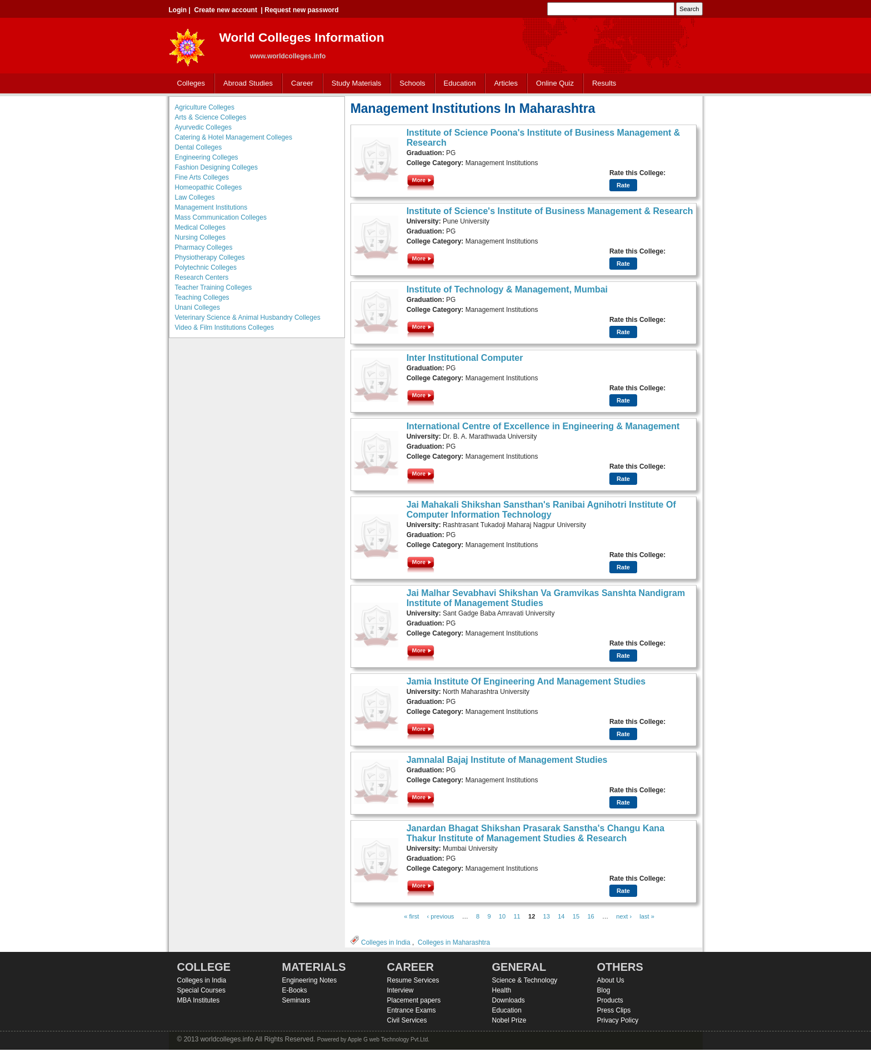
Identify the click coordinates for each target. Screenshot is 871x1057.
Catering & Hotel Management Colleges (233, 137)
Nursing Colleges (200, 237)
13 (546, 916)
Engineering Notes (309, 980)
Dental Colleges (198, 147)
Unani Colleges (197, 307)
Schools (410, 83)
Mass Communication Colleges (221, 217)
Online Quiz (555, 83)
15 (576, 916)
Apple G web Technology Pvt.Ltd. (388, 1039)
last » (646, 916)
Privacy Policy (618, 1020)
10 (502, 916)
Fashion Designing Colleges (216, 167)
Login (178, 10)
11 (516, 916)
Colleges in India (386, 942)
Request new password (301, 10)
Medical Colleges (200, 227)
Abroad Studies (245, 83)
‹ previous (440, 916)
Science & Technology (525, 980)
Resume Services (413, 980)
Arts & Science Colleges (211, 117)
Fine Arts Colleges (202, 177)
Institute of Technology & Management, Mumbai (507, 289)
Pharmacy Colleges (204, 247)
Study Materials (354, 83)
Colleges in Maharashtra (454, 942)
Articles (506, 83)
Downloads (508, 1000)
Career (300, 83)
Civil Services (407, 1020)
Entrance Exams (411, 1010)
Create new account (225, 10)
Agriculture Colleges (204, 107)
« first (411, 916)
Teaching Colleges (202, 297)
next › (624, 916)
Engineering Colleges (206, 157)
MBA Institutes (198, 1000)
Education (457, 83)
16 (590, 916)
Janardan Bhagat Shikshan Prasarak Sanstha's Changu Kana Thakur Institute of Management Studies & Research (535, 833)
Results (604, 83)
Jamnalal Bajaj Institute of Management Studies (507, 760)
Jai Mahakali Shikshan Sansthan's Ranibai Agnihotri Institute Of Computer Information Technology (541, 509)
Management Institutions (211, 207)
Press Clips (614, 1010)
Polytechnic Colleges (206, 267)
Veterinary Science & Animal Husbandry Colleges (248, 317)
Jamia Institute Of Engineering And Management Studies (526, 681)
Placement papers (414, 1000)
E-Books (294, 990)
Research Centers (202, 277)
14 (561, 916)
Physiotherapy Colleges (210, 257)
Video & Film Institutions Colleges (224, 327)
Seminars (296, 1000)
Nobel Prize (509, 1020)
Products (610, 1000)
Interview (400, 990)
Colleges (189, 83)
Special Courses (201, 990)
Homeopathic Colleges (208, 187)
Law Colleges (195, 197)
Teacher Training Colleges (213, 287)
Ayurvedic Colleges (203, 127)
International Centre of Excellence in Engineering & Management (543, 426)
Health (502, 990)
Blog (603, 990)
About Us (610, 980)
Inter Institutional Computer (465, 358)
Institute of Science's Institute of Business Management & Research (550, 211)
